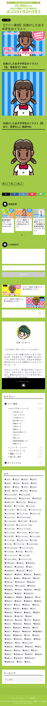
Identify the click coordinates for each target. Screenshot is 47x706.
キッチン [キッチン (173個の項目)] (10, 517)
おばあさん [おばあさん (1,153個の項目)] (11, 498)
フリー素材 (6, 20)
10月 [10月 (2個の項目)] (16, 487)
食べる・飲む (26, 456)
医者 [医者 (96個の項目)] (38, 574)
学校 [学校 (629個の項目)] (32, 586)
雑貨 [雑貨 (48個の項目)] (8, 650)
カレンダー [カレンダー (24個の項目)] (23, 514)
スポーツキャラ (19, 415)
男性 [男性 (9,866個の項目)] (18, 624)
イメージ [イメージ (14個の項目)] (22, 510)
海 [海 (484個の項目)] (29, 616)
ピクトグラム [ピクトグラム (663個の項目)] (11, 548)
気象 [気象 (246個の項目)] (9, 616)
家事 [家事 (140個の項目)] (29, 590)
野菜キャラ (17, 444)
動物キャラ (17, 423)
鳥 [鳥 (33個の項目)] (28, 662)
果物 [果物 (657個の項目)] (9, 612)
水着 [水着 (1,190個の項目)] (19, 616)
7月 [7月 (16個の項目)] (26, 483)
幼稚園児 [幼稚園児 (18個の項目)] (10, 597)
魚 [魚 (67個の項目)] (20, 662)
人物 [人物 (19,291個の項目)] (20, 567)
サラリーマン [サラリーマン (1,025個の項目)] (24, 529)
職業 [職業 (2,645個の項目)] (27, 631)
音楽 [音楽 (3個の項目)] (26, 650)
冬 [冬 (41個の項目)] (30, 571)
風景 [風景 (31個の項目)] (8, 654)
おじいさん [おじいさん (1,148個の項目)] (11, 495)
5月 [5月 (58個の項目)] (8, 483)
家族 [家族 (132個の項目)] (9, 593)
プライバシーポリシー (19, 698)
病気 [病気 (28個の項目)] (28, 624)
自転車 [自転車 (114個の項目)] (18, 635)
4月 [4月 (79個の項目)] (34, 479)
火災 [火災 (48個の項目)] (19, 620)
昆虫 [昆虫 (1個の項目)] (8, 609)
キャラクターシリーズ (26, 408)
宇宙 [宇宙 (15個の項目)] (19, 590)
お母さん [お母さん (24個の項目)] (10, 502)
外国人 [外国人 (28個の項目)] (9, 582)
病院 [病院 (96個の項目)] (37, 624)
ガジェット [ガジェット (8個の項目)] (36, 514)
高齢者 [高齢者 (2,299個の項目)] (10, 662)
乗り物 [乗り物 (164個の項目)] (31, 563)
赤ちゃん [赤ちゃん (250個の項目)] (28, 643)
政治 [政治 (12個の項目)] (18, 601)
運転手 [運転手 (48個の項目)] (9, 647)
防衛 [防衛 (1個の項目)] (39, 647)
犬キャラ (16, 435)
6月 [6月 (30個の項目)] (17, 483)
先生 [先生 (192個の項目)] (21, 571)
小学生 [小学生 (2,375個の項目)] (29, 593)
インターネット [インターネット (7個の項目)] (36, 510)
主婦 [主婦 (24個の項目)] (20, 563)
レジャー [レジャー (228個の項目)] (25, 555)
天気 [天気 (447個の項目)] (32, 582)
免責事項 (32, 698)
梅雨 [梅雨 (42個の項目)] (18, 612)
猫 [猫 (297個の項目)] (8, 624)
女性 (20, 184)
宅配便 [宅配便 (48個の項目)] (9, 590)
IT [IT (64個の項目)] (16, 491)
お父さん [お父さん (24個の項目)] (22, 502)
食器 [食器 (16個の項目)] (8, 658)
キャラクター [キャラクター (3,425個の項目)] (24, 517)
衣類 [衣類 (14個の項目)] (8, 639)
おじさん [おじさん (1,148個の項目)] (25, 495)
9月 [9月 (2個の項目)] (8, 487)
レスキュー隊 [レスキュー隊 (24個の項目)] (11, 559)
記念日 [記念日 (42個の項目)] (19, 639)
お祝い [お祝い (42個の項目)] (33, 502)
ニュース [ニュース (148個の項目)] (10, 540)
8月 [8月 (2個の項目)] (34, 483)
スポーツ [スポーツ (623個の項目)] (35, 533)
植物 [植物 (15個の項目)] (28, 612)
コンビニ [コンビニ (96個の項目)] (10, 525)
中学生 (6, 184)
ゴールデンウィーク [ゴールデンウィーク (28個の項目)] (25, 525)
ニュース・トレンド (26, 447)
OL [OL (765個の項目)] (24, 491)
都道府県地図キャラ (20, 441)
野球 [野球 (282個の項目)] (20, 647)
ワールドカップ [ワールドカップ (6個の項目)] (26, 559)
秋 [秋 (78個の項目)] (36, 628)
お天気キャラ (18, 412)
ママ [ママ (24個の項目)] (20, 552)
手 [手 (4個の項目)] (38, 597)
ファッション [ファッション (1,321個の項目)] (27, 548)
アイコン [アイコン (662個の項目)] (20, 506)
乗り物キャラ (18, 420)
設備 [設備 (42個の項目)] (28, 639)
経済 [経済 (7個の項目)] (8, 631)
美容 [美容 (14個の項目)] (17, 631)
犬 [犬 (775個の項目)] (28, 620)
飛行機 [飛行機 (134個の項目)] (19, 654)
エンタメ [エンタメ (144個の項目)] (10, 514)
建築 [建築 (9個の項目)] (20, 597)
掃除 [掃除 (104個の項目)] (9, 601)
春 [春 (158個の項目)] (17, 609)
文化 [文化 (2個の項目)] (18, 605)
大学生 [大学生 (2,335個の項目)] (21, 582)
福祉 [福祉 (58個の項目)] (27, 628)
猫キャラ (16, 438)
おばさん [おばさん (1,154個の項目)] (25, 498)
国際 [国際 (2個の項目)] (18, 578)
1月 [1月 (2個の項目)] (8, 479)
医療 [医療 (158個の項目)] (28, 574)
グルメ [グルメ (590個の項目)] (23, 521)
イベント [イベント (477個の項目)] (10, 510)
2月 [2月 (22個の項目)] (16, 479)
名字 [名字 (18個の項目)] (8, 578)
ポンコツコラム (24, 462)
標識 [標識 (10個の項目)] (37, 612)
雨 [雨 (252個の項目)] (18, 650)
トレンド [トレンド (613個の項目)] (36, 536)
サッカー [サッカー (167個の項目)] (10, 529)
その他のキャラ (19, 418)
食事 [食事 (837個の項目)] (30, 654)
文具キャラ (17, 426)
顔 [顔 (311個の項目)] (35, 650)
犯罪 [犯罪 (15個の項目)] (37, 620)
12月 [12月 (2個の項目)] (34, 487)
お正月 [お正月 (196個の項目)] (37, 498)
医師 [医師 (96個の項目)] (18, 574)
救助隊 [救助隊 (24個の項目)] (29, 601)
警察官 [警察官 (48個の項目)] (9, 643)
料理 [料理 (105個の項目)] (27, 605)
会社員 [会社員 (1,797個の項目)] (10, 571)
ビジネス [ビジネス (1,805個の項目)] (33, 544)
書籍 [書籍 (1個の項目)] (26, 609)
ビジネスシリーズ (26, 450)
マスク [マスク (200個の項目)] (9, 552)
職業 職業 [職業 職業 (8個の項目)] (38, 631)
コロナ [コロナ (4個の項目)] (34, 521)
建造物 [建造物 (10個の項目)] (30, 597)
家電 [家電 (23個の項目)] (18, 593)
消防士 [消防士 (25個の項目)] (9, 620)
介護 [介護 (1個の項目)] (30, 567)
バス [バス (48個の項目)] (34, 540)
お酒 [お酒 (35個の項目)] (8, 506)
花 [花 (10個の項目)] (28, 635)
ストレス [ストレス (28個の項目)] (22, 533)
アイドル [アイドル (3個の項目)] (31, 506)
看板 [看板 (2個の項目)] (8, 628)
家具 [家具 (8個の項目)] (38, 590)
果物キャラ (17, 429)
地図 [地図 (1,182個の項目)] (27, 578)
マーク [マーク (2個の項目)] (29, 552)
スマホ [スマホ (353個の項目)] (9, 536)
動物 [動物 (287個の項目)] (9, 574)
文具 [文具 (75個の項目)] (8, 605)
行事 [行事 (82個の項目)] (36, 635)
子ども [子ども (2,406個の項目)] (21, 586)
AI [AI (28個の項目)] (8, 491)
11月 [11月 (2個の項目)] (25, 487)
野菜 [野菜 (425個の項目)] (30, 647)
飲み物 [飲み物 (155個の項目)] (19, 658)
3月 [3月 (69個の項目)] (25, 479)
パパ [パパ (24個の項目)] (8, 544)
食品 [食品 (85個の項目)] (39, 654)
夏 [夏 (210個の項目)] (37, 578)
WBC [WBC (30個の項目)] (34, 491)
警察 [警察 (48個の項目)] (37, 639)
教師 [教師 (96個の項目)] (38, 601)
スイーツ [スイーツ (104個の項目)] (10, 533)
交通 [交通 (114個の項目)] (9, 567)
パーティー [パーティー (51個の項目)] (20, 544)
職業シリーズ (26, 453)
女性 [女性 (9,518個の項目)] (9, 586)
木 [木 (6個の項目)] (33, 609)
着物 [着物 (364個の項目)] (18, 628)
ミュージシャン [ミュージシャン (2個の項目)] (11, 555)
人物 (13, 184)
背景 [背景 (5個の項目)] (8, 635)
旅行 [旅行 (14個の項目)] (36, 605)
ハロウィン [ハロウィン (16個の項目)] (23, 540)
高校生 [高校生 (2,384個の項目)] (31, 658)
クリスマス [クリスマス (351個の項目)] (11, 521)
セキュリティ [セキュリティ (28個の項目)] (23, 536)
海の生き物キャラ (19, 432)
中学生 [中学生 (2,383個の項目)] (10, 563)
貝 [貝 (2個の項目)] (18, 643)
